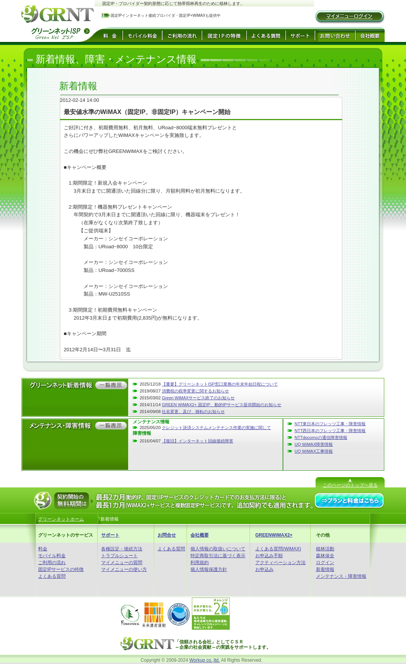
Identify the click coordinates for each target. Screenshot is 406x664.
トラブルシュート (119, 555)
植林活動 (325, 548)
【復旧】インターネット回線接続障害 (197, 441)
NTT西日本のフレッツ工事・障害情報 (330, 430)
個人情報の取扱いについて (217, 548)
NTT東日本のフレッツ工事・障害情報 (330, 423)
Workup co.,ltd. (204, 660)
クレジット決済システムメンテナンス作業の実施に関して (216, 427)
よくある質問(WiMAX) (278, 548)
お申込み (264, 569)
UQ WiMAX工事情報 (314, 451)
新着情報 (325, 569)
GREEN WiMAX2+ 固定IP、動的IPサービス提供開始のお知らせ (221, 404)
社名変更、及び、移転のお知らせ (193, 411)
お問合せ (167, 535)
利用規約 (199, 562)
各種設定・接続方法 (121, 548)
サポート (110, 535)
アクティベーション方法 (280, 562)
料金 (42, 548)
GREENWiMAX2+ (274, 535)
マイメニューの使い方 (124, 569)
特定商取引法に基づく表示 (217, 555)
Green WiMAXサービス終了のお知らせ (198, 398)
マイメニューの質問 (121, 562)
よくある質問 (52, 576)
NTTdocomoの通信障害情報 (321, 437)
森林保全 (325, 555)
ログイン (325, 562)
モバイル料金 (52, 555)
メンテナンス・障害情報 (341, 576)
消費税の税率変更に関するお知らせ (195, 391)
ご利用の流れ (52, 562)
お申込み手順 (269, 555)
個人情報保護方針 (208, 569)
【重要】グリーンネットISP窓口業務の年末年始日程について (220, 384)
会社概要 (199, 535)
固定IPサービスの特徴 (61, 569)
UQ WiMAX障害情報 (314, 444)
